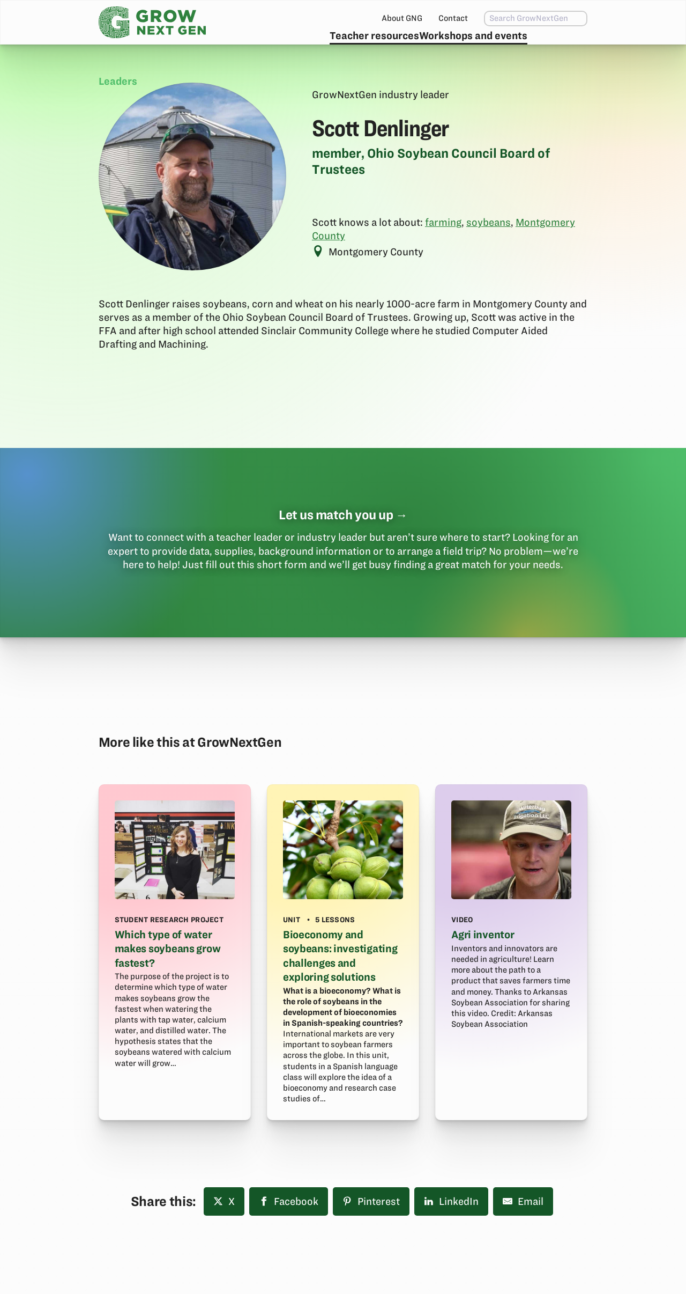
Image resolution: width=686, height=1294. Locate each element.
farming (443, 248)
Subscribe (553, 46)
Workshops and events (448, 46)
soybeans (488, 248)
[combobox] (513, 18)
